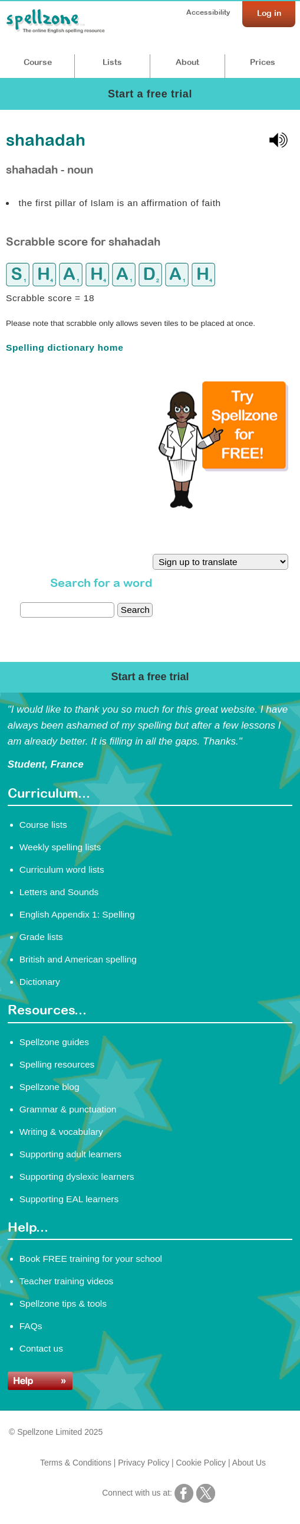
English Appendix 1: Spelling (77, 914)
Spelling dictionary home (64, 347)
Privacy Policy (143, 1462)
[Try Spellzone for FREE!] (223, 505)
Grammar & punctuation (68, 1109)
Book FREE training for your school (90, 1259)
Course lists (43, 825)
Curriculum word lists (61, 869)
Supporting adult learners (70, 1154)
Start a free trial (150, 94)
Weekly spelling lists (60, 847)
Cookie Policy (201, 1462)
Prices (262, 62)
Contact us (41, 1348)
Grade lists (41, 937)
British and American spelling (78, 959)
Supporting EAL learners (68, 1199)
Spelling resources (57, 1064)
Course (38, 62)
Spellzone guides (54, 1042)
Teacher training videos (66, 1281)
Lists (112, 62)
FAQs (30, 1326)
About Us (249, 1462)
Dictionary (39, 982)
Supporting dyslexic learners (76, 1176)
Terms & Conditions (75, 1462)
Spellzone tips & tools (63, 1303)
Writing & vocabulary (61, 1132)
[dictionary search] (67, 610)
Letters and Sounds (59, 892)
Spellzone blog (49, 1087)
